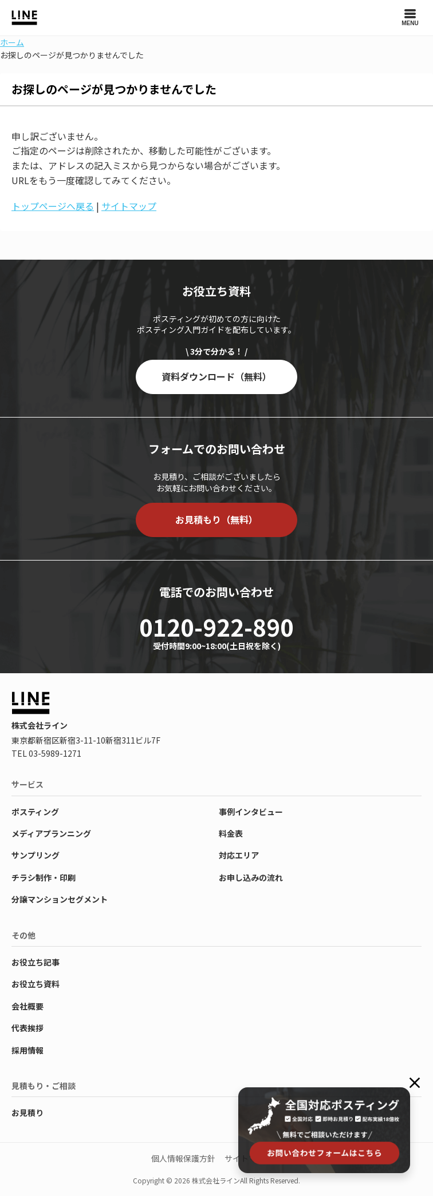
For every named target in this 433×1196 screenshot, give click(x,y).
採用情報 (27, 1050)
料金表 (231, 833)
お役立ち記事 (35, 962)
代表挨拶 (27, 1028)
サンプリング (35, 855)
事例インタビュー (251, 811)
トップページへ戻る (52, 206)
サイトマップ (128, 206)
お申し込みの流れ (251, 877)
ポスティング (35, 811)
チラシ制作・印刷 (43, 877)
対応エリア (239, 855)
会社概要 (27, 1006)
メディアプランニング (51, 833)
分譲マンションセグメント (59, 899)
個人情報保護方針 (183, 1158)
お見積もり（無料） (216, 519)
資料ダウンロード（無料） (216, 376)
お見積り (27, 1112)
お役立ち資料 (35, 984)
